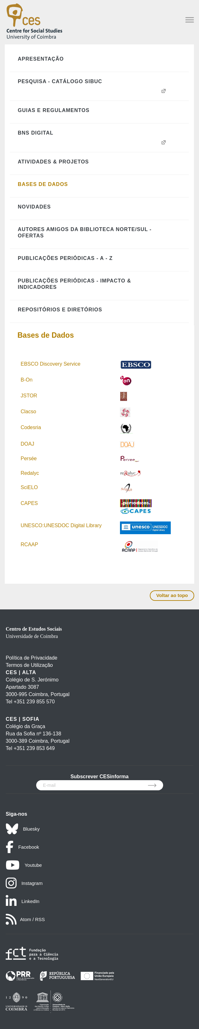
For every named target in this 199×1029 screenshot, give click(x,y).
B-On (27, 379)
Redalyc (30, 473)
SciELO (29, 487)
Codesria (31, 427)
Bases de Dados (43, 184)
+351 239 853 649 (34, 748)
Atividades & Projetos (53, 161)
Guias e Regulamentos (54, 110)
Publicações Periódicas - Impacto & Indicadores (74, 284)
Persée (29, 458)
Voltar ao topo (172, 595)
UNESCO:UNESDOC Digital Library (61, 525)
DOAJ (27, 444)
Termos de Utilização (29, 665)
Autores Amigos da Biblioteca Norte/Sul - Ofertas (85, 232)
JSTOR (29, 395)
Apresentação (41, 59)
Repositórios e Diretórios (60, 309)
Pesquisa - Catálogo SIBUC (60, 81)
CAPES (29, 503)
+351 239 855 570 (34, 701)
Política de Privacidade (31, 658)
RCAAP (29, 544)
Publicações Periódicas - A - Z (65, 258)
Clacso (28, 411)
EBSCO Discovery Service (51, 364)
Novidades (34, 206)
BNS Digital (35, 133)
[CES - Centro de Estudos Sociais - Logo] (34, 20)
